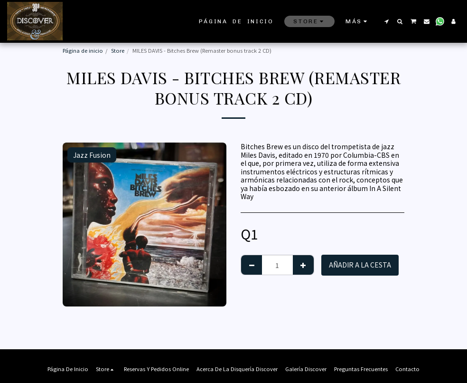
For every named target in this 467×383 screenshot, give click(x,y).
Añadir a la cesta (360, 264)
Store (117, 50)
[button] (386, 21)
